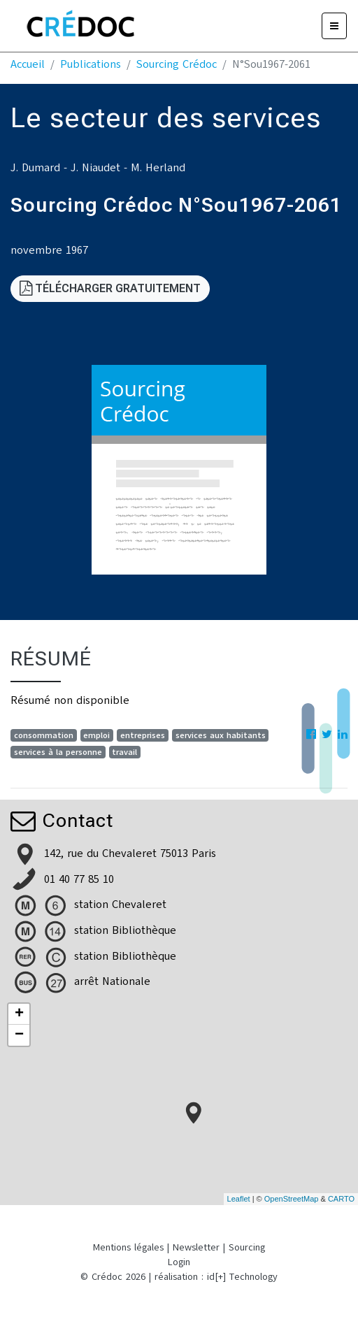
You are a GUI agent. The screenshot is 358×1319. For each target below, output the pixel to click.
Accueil (27, 64)
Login (179, 1262)
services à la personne (58, 752)
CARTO (341, 1199)
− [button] (19, 1035)
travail (124, 752)
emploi (96, 735)
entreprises (142, 735)
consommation (43, 735)
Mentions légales (128, 1247)
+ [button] (19, 1014)
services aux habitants (221, 735)
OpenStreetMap (291, 1199)
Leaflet (238, 1199)
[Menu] (334, 26)
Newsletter (196, 1247)
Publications (90, 64)
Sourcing (247, 1247)
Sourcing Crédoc (176, 64)
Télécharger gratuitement (110, 288)
